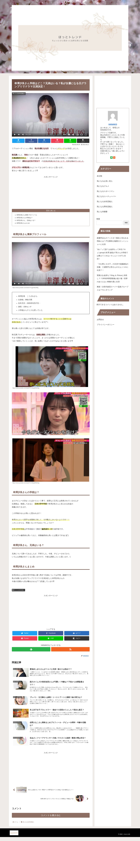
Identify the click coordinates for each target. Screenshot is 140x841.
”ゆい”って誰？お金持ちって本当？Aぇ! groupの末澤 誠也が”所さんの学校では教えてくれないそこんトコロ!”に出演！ (112, 254)
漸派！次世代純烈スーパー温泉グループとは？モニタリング (112, 288)
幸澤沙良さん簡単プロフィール (27, 215)
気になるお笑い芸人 (105, 181)
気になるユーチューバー (106, 196)
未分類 (99, 176)
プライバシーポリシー (105, 325)
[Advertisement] (51, 192)
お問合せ (100, 320)
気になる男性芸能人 (105, 207)
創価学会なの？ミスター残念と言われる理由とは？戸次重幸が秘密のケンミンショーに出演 (112, 241)
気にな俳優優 (102, 212)
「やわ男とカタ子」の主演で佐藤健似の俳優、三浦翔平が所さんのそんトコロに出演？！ (112, 267)
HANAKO (113, 124)
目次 (48, 211)
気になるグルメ (103, 186)
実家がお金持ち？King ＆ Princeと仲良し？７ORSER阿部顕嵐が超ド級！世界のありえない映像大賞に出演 (112, 278)
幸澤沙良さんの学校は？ (25, 218)
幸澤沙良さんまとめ (24, 223)
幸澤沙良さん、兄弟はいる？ (27, 221)
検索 (98, 219)
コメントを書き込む (51, 819)
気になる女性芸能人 (18, 590)
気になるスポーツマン (105, 191)
